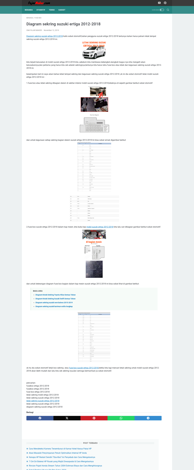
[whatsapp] (92, 435)
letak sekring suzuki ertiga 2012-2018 (42, 417)
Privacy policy (125, 461)
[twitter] (54, 435)
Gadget (63, 10)
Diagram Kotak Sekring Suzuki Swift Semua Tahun (55, 312)
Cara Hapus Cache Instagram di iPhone (150, 96)
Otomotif (42, 10)
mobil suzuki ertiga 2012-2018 (99, 234)
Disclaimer (114, 461)
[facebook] (35, 435)
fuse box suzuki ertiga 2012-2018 (84, 381)
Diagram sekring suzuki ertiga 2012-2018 (44, 37)
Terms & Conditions (90, 461)
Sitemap (66, 461)
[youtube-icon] (160, 3)
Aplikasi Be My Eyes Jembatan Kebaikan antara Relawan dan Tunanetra (146, 74)
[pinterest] (73, 435)
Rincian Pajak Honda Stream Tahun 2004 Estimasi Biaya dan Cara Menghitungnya (148, 57)
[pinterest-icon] (166, 3)
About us (103, 461)
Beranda (30, 10)
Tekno (53, 10)
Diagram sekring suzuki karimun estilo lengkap (54, 320)
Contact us (76, 461)
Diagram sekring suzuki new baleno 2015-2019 (54, 316)
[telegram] (111, 435)
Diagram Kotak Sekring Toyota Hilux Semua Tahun (56, 308)
